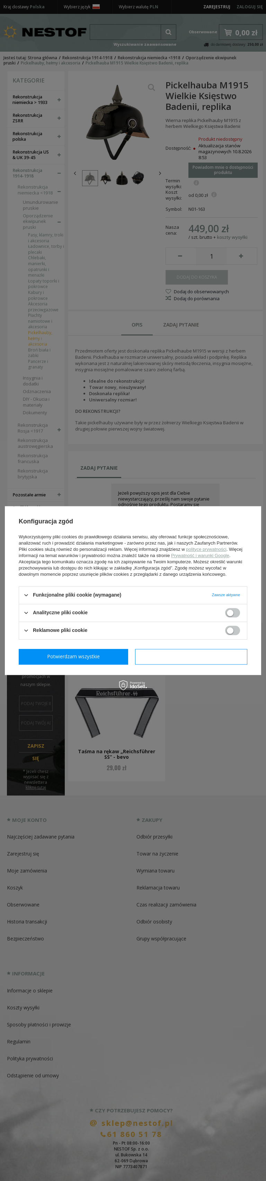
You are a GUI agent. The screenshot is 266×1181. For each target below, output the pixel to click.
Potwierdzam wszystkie (192, 656)
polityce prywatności (206, 549)
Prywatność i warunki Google (200, 555)
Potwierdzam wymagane (75, 656)
